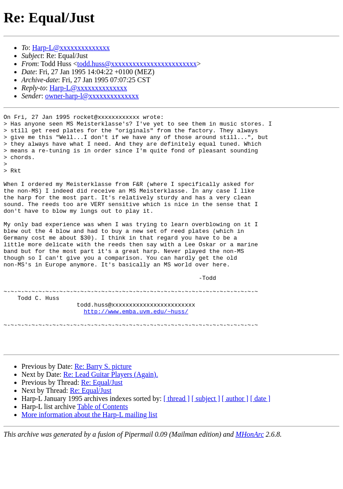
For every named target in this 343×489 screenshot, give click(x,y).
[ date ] (260, 445)
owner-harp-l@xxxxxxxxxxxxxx (92, 96)
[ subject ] (206, 445)
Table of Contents (102, 453)
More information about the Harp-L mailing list (89, 461)
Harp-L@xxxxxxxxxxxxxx (71, 47)
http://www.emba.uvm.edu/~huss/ (136, 351)
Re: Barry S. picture (103, 413)
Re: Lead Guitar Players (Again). (110, 421)
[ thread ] (176, 445)
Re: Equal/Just (101, 429)
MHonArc (249, 481)
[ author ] (235, 445)
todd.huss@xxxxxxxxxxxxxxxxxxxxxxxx (137, 63)
